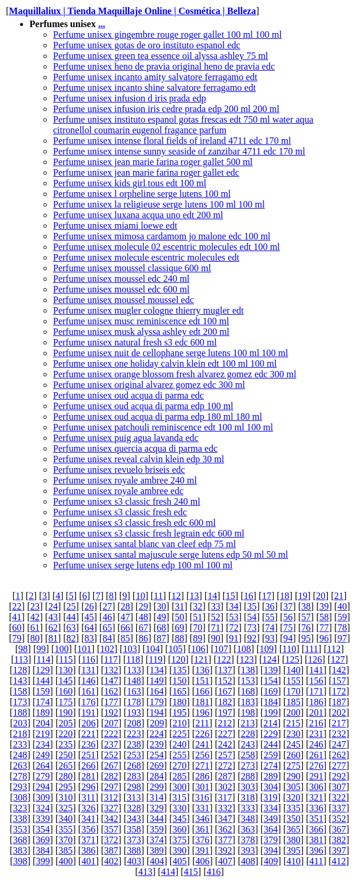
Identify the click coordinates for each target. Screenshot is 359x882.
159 (43, 691)
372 (111, 840)
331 (202, 808)
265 (65, 766)
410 (293, 861)
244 (271, 744)
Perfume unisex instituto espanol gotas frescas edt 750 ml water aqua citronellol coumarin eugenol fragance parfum (183, 124)
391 (202, 850)
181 (202, 702)
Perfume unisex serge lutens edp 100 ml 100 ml (143, 565)
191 (88, 712)
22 (17, 606)
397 (339, 850)
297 (111, 787)
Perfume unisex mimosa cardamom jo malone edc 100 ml (162, 236)
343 (134, 819)
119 (155, 659)
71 (215, 628)
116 (88, 659)
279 (43, 776)
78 (342, 628)
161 (88, 691)
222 (111, 734)
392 (225, 850)
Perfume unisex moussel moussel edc (123, 300)
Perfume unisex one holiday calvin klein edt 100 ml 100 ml (164, 363)
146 (88, 681)
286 (202, 776)
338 (20, 819)
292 (339, 776)
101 (84, 649)
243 (248, 744)
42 (34, 617)
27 (107, 606)
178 (134, 702)
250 (65, 755)
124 (269, 659)
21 (339, 596)
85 (125, 638)
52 (215, 617)
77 (324, 628)
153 (248, 681)
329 (157, 808)
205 (66, 723)
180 (180, 702)
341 (88, 819)
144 (43, 681)
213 (248, 723)
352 (339, 819)
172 (339, 691)
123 (246, 659)
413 (146, 872)
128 (20, 670)
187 (339, 702)
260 (293, 755)
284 (157, 776)
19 (302, 596)
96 (324, 638)
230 (293, 734)
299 (157, 787)
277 (339, 766)
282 (111, 776)
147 (111, 681)
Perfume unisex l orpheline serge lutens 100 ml (141, 194)
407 (225, 861)
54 (251, 617)
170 (293, 691)
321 (316, 797)
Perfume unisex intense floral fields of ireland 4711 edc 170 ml (172, 141)
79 (17, 638)
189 (43, 712)
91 (233, 638)
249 (43, 755)
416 (213, 872)
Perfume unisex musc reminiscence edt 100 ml (141, 321)
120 (178, 659)
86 (143, 638)
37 (287, 606)
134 (157, 670)
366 (316, 829)
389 (157, 850)
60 (17, 628)
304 (271, 787)
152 (225, 681)
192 (111, 712)
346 (202, 819)
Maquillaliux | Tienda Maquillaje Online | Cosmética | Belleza (132, 11)
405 (180, 861)
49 (161, 617)
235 (65, 744)
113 (21, 659)
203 (20, 723)
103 (130, 649)
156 (316, 681)
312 (111, 797)
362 (225, 829)
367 (339, 829)
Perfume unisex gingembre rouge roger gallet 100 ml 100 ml (167, 34)
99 (41, 649)
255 (180, 755)
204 (43, 723)
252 (111, 755)
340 (65, 819)
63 (71, 628)
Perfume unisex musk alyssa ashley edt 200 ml (141, 332)
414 (168, 872)
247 (339, 744)
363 (248, 829)
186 (316, 702)
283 (134, 776)
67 (143, 628)
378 (248, 840)
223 (134, 734)
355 (65, 829)
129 (43, 670)
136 (202, 670)
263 (20, 766)
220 (65, 734)
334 (271, 808)
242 (225, 744)
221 (88, 734)
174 (43, 702)
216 (316, 723)
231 (316, 734)
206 (88, 723)
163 (134, 691)
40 (342, 606)
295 (65, 787)
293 (20, 787)
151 (202, 681)
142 (339, 670)
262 (339, 755)
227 (225, 734)
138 (248, 670)
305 (293, 787)
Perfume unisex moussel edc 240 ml (121, 279)
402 (111, 861)
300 (180, 787)
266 (88, 766)
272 (225, 766)
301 (202, 787)
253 (134, 755)
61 (34, 628)
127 (338, 659)
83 (89, 638)
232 (339, 734)
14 (212, 596)
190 (65, 712)
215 (293, 723)
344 (157, 819)
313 (134, 797)
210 (180, 723)
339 (43, 819)
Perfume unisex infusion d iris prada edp (129, 98)
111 (311, 649)
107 (221, 649)
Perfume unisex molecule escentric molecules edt (146, 257)
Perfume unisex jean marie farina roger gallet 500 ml (153, 162)
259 (271, 755)
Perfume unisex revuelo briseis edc (119, 470)
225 (180, 734)
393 (248, 850)
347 (225, 819)
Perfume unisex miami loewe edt (115, 225)
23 (34, 606)
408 (248, 861)
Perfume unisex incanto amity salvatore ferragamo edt (155, 77)
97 (342, 638)
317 (225, 797)
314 (157, 797)
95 (306, 638)
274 (271, 766)
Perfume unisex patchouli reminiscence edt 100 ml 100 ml (163, 427)
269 (157, 766)
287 (225, 776)
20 (320, 596)
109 (266, 649)
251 (88, 755)
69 (180, 628)
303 (248, 787)
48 (143, 617)
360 (180, 829)
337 (339, 808)
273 (248, 766)
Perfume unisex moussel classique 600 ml (132, 268)
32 (197, 606)
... (101, 24)
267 (111, 766)
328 (134, 808)
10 (140, 596)
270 (180, 766)
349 (271, 819)
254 (157, 755)
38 (306, 606)
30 (161, 606)
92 (251, 638)
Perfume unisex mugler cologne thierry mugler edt (148, 310)
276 (316, 766)
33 (215, 606)
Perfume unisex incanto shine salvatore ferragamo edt (154, 88)
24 (53, 606)
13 (194, 596)
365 (293, 829)
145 (65, 681)
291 (316, 776)
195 (180, 712)
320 (293, 797)
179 (157, 702)
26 (89, 606)
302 (225, 787)
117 (110, 659)
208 (134, 723)
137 (225, 670)
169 (271, 691)
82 (71, 638)
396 (316, 850)
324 (43, 808)
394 (271, 850)
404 (157, 861)
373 (134, 840)
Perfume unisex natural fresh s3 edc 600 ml (135, 342)
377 (225, 840)
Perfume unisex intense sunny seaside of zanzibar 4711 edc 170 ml (179, 151)
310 (66, 797)
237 (111, 744)
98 (23, 649)
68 (161, 628)
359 (157, 829)
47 (125, 617)
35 (251, 606)
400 (66, 861)
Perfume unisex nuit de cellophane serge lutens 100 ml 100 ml (170, 353)
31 (180, 606)
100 (61, 649)
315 (179, 797)
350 (293, 819)
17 (266, 596)
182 (225, 702)
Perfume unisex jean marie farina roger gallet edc (146, 172)
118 (133, 659)
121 (201, 659)
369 (43, 840)
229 (271, 734)
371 (88, 840)
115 (66, 659)
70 (197, 628)
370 (65, 840)
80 (34, 638)
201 (316, 712)
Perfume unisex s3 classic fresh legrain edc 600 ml (148, 533)
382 (339, 840)
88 (180, 638)
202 (339, 712)
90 (215, 638)
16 (248, 596)
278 (20, 776)
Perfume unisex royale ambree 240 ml (125, 480)
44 (71, 617)
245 (293, 744)
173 (20, 702)
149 (157, 681)
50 (180, 617)
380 (293, 840)
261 (316, 755)
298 (134, 787)
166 (202, 691)
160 (65, 691)
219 (43, 734)
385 (65, 850)
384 (43, 850)
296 (88, 787)
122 (224, 659)
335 (293, 808)
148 (134, 681)
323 (20, 808)
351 (316, 819)
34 (233, 606)
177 (111, 702)
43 (53, 617)
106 (198, 649)
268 (134, 766)
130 (65, 670)
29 (143, 606)
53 (233, 617)
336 (316, 808)
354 (43, 829)
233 (20, 744)
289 (271, 776)
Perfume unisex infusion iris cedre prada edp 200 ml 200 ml (166, 109)
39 (324, 606)
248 (20, 755)
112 (334, 649)
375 (180, 840)
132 (111, 670)
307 (339, 787)
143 (20, 681)
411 (316, 861)
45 (89, 617)
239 (157, 744)
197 (225, 712)
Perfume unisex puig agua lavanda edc (126, 438)
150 (180, 681)
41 (17, 617)
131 (88, 670)
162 (111, 691)
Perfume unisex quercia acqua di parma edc (135, 448)
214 (271, 723)
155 (293, 681)
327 (111, 808)
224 (157, 734)
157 (339, 681)
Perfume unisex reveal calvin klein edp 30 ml (138, 459)
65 (107, 628)
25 (71, 606)
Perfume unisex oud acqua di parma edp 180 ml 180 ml (157, 417)
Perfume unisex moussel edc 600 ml (121, 289)
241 (202, 744)
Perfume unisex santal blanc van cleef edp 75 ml (144, 544)
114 (43, 659)
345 (180, 819)
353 (20, 829)
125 (292, 659)
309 (43, 797)
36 (270, 606)
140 (293, 670)
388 (134, 850)
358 (134, 829)
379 (271, 840)
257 (225, 755)
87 (161, 638)
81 (53, 638)
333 (248, 808)
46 (107, 617)
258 (248, 755)
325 (65, 808)
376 (202, 840)
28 (125, 606)
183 (248, 702)
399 (43, 861)
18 (284, 596)
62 (53, 628)
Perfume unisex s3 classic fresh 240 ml (126, 501)
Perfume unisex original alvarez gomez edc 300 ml (149, 385)
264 (43, 766)
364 (271, 829)
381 (316, 840)
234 (43, 744)
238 (134, 744)
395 (293, 850)
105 (176, 649)
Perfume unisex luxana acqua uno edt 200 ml (138, 215)
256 (202, 755)
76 (306, 628)
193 (134, 712)
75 (287, 628)
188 (20, 712)
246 (316, 744)
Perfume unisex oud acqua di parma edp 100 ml (143, 406)
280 (65, 776)
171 (316, 691)
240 (180, 744)
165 (180, 691)
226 (202, 734)
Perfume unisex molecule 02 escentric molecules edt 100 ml (166, 247)
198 (248, 712)
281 (88, 776)
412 (339, 861)
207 (111, 723)
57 (306, 617)
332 (225, 808)
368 (20, 840)
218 (20, 734)
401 (88, 861)
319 (271, 797)
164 (157, 691)
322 (339, 797)
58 (324, 617)
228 (248, 734)
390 (180, 850)
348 (248, 819)
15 (230, 596)
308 (20, 797)
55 (270, 617)
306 (316, 787)
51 (197, 617)
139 (271, 670)
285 (180, 776)
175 (65, 702)
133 (134, 670)
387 (111, 850)
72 (233, 628)
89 (197, 638)
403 (134, 861)
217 (339, 723)
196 (202, 712)
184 (271, 702)
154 (271, 681)
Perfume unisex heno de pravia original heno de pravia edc (164, 66)
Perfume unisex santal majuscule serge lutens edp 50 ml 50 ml (170, 554)
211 (202, 723)
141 (316, 670)
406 (202, 861)
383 (20, 850)
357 (111, 829)
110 (289, 649)
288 (248, 776)
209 (157, 723)
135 (180, 670)
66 (125, 628)
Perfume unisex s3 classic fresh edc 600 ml (134, 523)
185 (293, 702)
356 (88, 829)
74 (270, 628)
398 (20, 861)
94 (287, 638)
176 (88, 702)
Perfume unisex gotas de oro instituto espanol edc (147, 45)
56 (287, 617)
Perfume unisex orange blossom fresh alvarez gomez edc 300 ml (175, 374)
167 (225, 691)
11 (158, 596)
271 (202, 766)
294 (43, 787)
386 (88, 850)
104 (153, 649)
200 (293, 712)
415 (191, 872)
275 (293, 766)
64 (89, 628)
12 (176, 596)
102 (107, 649)
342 (111, 819)
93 (270, 638)
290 (293, 776)
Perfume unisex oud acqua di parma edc (128, 395)
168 (248, 691)
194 (157, 712)
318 (248, 797)
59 (342, 617)
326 (88, 808)
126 (315, 659)
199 (271, 712)
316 (202, 797)
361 (202, 829)
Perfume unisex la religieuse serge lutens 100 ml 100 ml (159, 204)
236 (88, 744)
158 (20, 691)
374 (157, 840)
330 (180, 808)
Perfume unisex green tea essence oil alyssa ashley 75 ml (160, 56)
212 (225, 723)
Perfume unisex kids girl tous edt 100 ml (129, 183)
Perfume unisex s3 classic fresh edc (120, 512)
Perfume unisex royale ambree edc (118, 491)
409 (271, 861)
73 (251, 628)
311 (88, 797)
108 (244, 649)
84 (107, 638)
